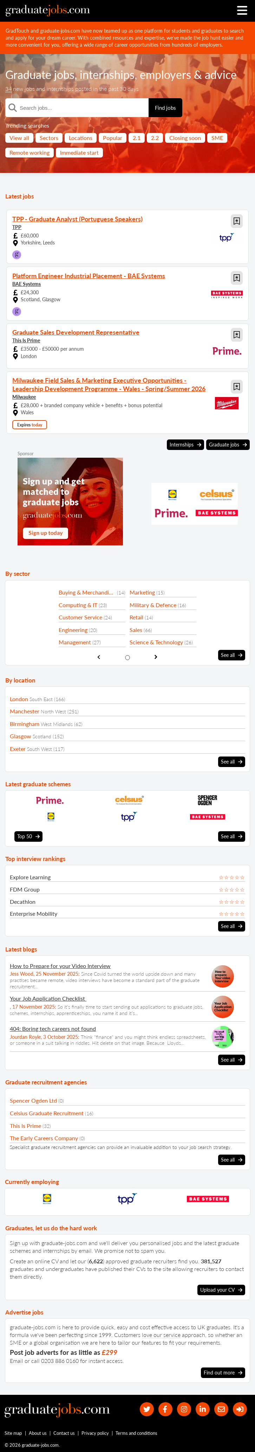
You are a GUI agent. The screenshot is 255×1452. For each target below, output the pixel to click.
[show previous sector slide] (98, 657)
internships (107, 74)
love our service (161, 1334)
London (19, 698)
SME (217, 137)
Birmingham (24, 723)
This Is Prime (26, 340)
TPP (16, 227)
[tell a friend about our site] (221, 1409)
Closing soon (185, 137)
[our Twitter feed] (145, 1409)
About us (38, 1433)
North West (53, 711)
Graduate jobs (39, 74)
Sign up (19, 1242)
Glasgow (20, 736)
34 (8, 88)
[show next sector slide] (156, 657)
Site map (13, 1433)
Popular (112, 137)
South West (39, 749)
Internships (185, 445)
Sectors (49, 137)
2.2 (155, 137)
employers (165, 74)
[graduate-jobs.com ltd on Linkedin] (202, 1409)
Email (16, 1360)
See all (231, 655)
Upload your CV (221, 1290)
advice (221, 74)
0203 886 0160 (60, 1360)
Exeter (18, 748)
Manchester (24, 711)
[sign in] (240, 1409)
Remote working (29, 152)
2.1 (136, 137)
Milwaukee (24, 397)
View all (19, 137)
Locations (80, 137)
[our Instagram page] (183, 1409)
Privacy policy (95, 1433)
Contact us (64, 1433)
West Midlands (57, 724)
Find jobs (165, 108)
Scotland (42, 736)
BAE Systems (26, 284)
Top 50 (28, 836)
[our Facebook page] (164, 1409)
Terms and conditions (136, 1433)
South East (41, 699)
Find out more (223, 1373)
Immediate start (79, 152)
